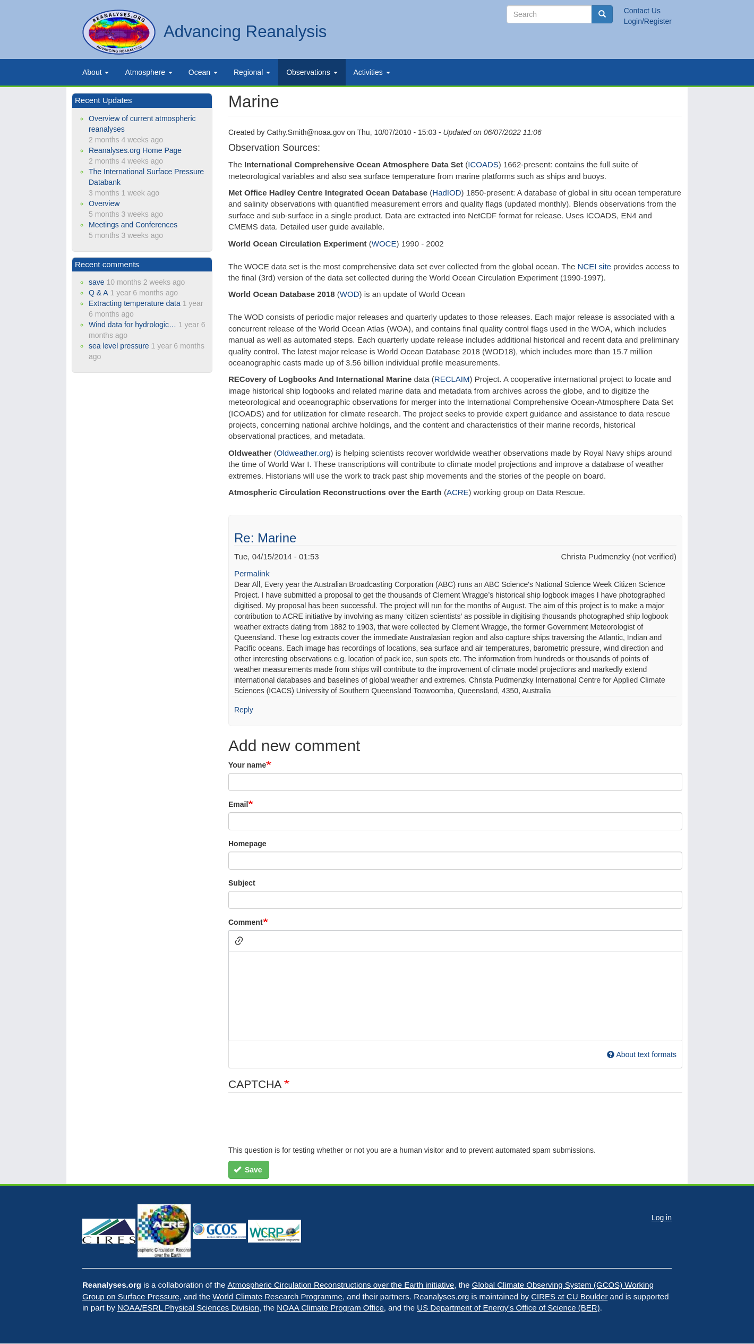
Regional (252, 72)
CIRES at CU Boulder (569, 1296)
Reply (243, 709)
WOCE (384, 243)
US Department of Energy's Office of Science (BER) (508, 1307)
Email (238, 804)
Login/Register (648, 21)
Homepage (247, 843)
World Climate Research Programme (277, 1296)
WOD (349, 294)
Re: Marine (265, 538)
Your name (247, 765)
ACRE (458, 492)
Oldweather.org (304, 452)
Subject (241, 883)
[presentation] (309, 1124)
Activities (372, 72)
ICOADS (483, 164)
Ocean (203, 72)
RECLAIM (452, 379)
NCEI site (594, 266)
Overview (104, 203)
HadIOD (446, 192)
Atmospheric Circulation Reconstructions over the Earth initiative (341, 1284)
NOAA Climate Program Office (330, 1307)
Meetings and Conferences (133, 224)
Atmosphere (148, 72)
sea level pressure (119, 346)
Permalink (252, 573)
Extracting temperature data (135, 303)
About (95, 72)
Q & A (98, 292)
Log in (662, 1217)
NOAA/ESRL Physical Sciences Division (188, 1307)
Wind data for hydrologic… (132, 324)
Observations (311, 72)
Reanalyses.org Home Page (135, 150)
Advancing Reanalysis (245, 31)
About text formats (641, 1054)
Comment (245, 922)
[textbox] (455, 996)
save (97, 282)
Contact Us (642, 10)
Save (248, 1170)
